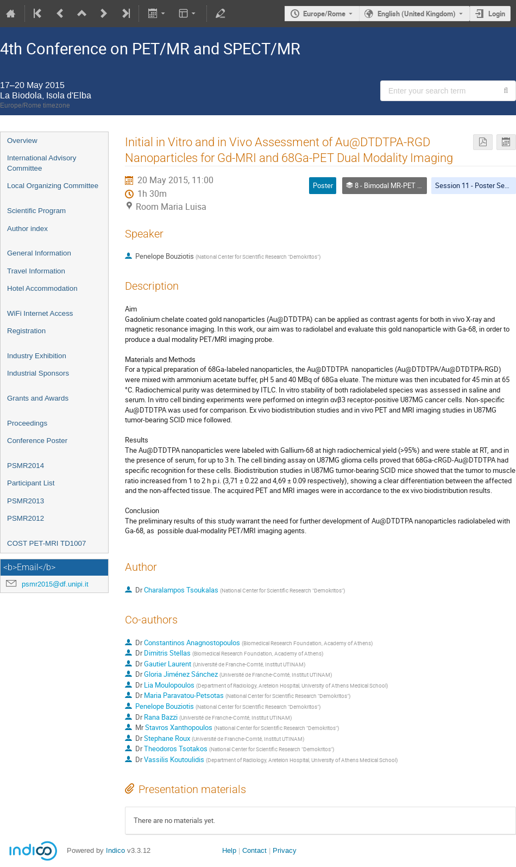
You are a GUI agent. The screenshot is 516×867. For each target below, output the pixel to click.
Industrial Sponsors (38, 373)
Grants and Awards (37, 398)
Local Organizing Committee (52, 186)
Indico (115, 850)
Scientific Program (36, 211)
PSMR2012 (25, 518)
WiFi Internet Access (40, 313)
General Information (39, 253)
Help (229, 850)
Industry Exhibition (36, 356)
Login (496, 13)
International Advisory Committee (41, 163)
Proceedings (27, 423)
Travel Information (36, 271)
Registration (26, 331)
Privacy (285, 850)
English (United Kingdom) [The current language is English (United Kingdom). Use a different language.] (416, 13)
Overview (22, 140)
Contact (254, 850)
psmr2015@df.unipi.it (55, 584)
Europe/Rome (324, 13)
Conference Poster (37, 440)
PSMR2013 (25, 501)
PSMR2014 (25, 465)
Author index (27, 228)
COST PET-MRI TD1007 (46, 543)
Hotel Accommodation (42, 288)
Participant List (30, 483)
